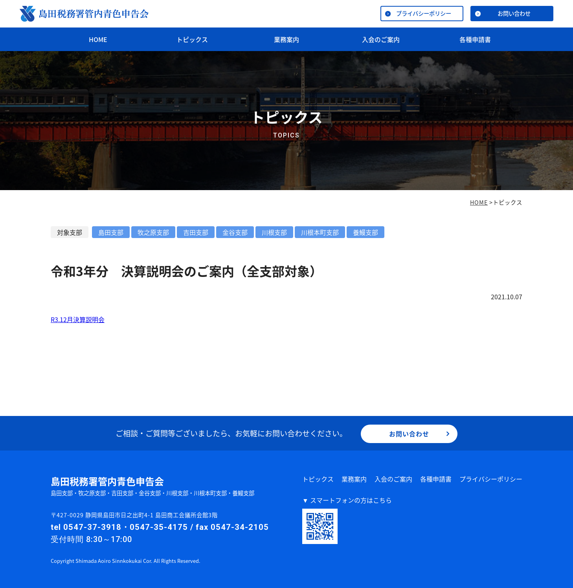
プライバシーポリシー (423, 13)
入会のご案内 (381, 39)
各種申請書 (475, 39)
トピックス (192, 39)
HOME (98, 39)
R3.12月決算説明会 (78, 319)
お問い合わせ (514, 13)
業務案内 (286, 39)
